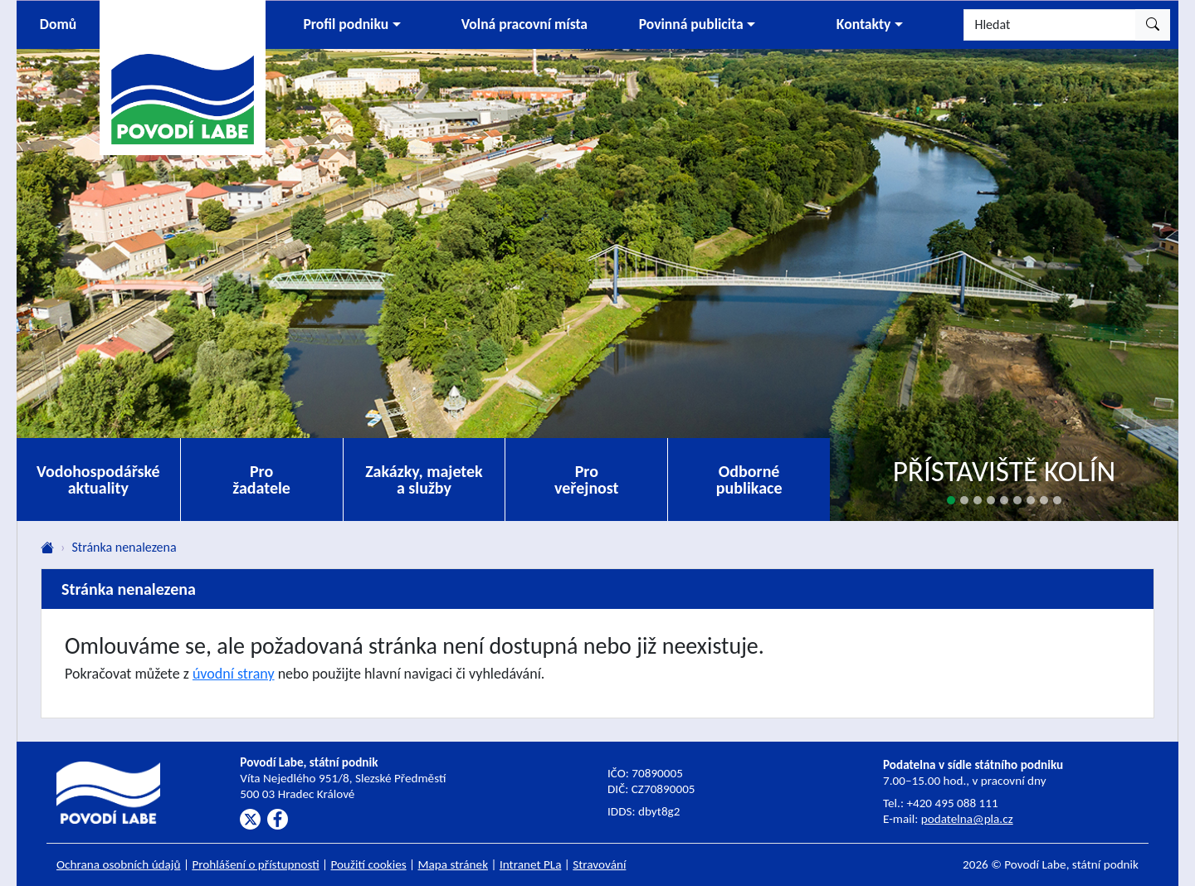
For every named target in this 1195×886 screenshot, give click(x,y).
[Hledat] (1049, 25)
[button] (352, 25)
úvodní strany (234, 673)
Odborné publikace (749, 479)
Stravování (599, 864)
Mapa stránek (453, 864)
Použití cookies (369, 864)
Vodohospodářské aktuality (98, 479)
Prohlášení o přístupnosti (255, 864)
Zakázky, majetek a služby (424, 479)
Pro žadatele (261, 479)
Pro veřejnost (586, 479)
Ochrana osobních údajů (118, 864)
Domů (58, 24)
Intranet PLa (531, 864)
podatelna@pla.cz (967, 818)
